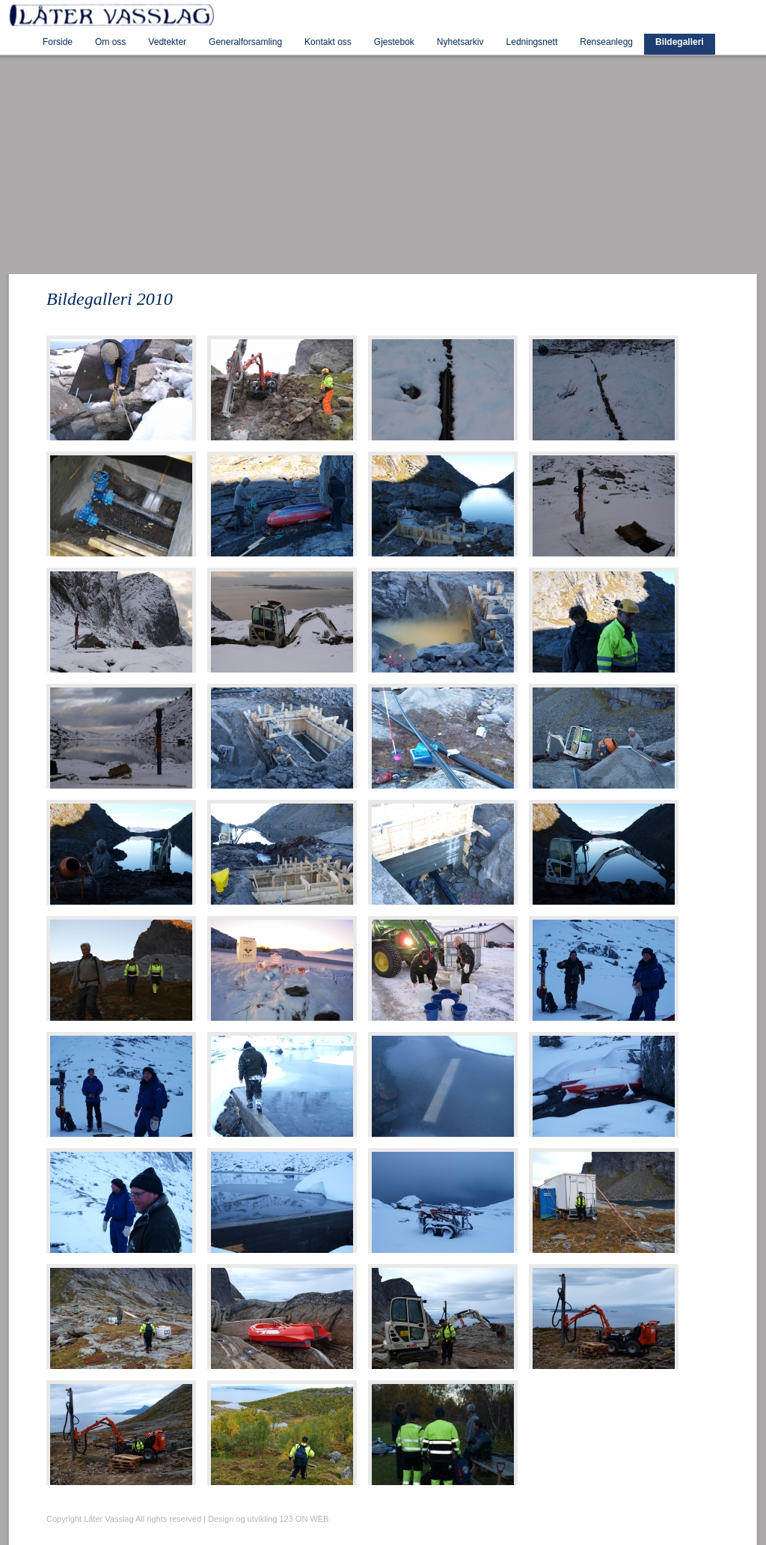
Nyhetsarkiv (460, 42)
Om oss (110, 42)
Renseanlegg (606, 42)
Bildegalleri (679, 42)
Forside (58, 42)
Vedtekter (167, 42)
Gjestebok (394, 42)
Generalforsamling (245, 42)
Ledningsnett (532, 42)
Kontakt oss (328, 42)
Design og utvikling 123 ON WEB (268, 1518)
